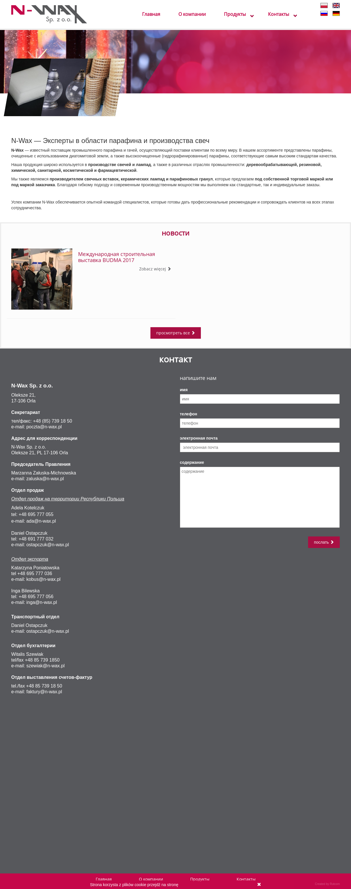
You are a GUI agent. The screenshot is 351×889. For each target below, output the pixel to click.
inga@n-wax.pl (41, 602)
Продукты (235, 14)
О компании (192, 14)
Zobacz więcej (155, 269)
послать (324, 542)
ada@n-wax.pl (41, 521)
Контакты (278, 14)
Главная (151, 14)
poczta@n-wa (40, 426)
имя (184, 389)
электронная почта (199, 438)
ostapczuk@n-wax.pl (47, 544)
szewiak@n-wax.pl (45, 665)
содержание (192, 462)
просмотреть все (175, 333)
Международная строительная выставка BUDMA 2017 (116, 256)
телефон (188, 414)
